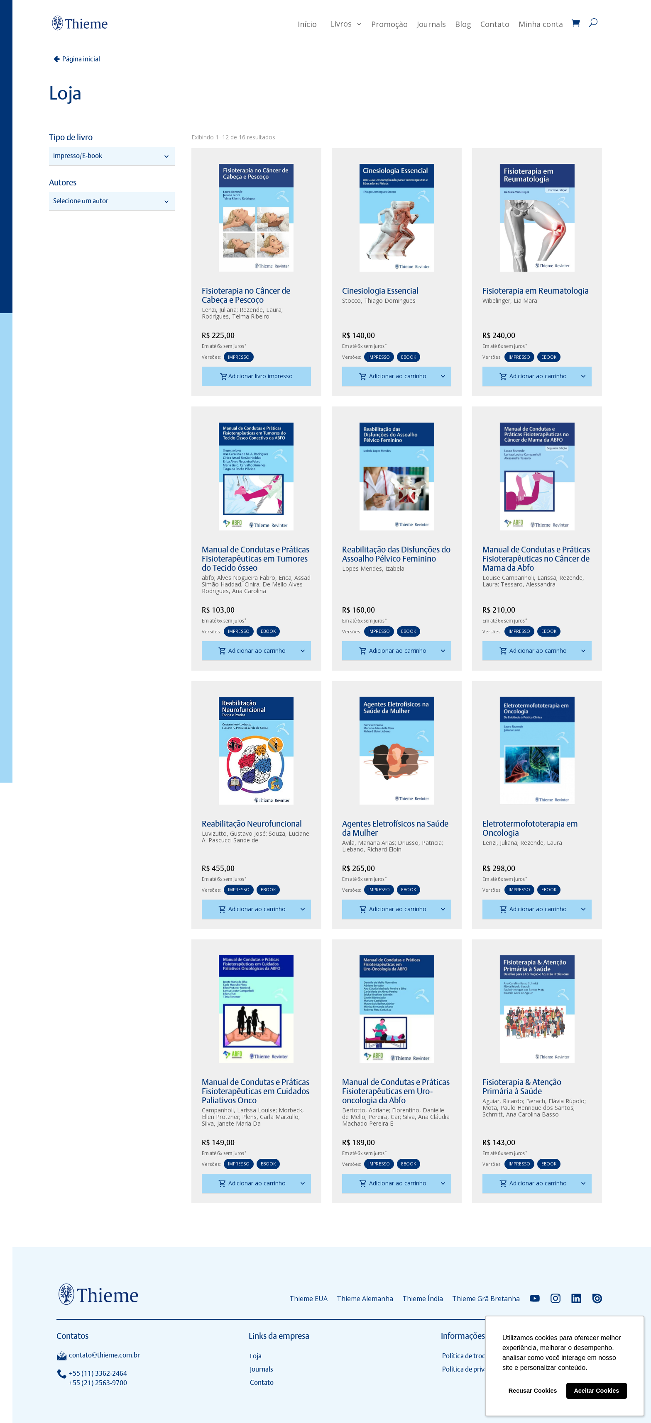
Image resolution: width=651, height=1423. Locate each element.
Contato (494, 24)
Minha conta (541, 24)
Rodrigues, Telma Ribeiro (235, 316)
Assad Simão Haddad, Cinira (256, 581)
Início (307, 24)
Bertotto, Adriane (365, 1110)
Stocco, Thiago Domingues (379, 300)
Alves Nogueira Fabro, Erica (254, 577)
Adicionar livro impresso (256, 377)
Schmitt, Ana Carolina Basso (520, 1114)
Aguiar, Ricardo (502, 1101)
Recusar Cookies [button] (533, 1390)
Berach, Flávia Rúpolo (555, 1101)
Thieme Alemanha (365, 1298)
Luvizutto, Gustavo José (234, 833)
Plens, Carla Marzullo (270, 1117)
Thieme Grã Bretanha (486, 1298)
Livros (341, 24)
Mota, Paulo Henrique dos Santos (527, 1108)
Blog (463, 24)
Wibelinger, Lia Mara (509, 300)
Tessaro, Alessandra (528, 584)
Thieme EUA (308, 1298)
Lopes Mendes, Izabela (373, 568)
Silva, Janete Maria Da (231, 1123)
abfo (208, 577)
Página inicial (81, 59)
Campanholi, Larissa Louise (239, 1110)
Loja (256, 1356)
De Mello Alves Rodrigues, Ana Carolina (252, 587)
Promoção (389, 24)
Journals (431, 24)
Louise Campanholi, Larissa (519, 577)
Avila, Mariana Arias (368, 843)
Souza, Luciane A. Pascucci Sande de (255, 836)
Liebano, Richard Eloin (371, 849)
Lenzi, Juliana (219, 310)
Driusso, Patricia (420, 843)
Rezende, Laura (260, 310)
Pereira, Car (384, 1117)
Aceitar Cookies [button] (596, 1390)
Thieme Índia (422, 1298)
